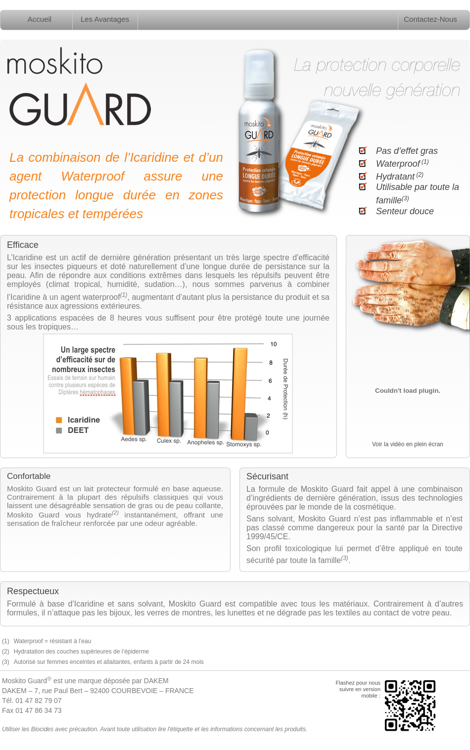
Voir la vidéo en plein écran (407, 444)
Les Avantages (105, 19)
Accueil (39, 19)
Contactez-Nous (430, 19)
